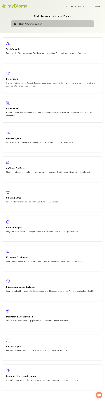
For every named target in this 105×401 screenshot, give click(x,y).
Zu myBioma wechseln (75, 6)
